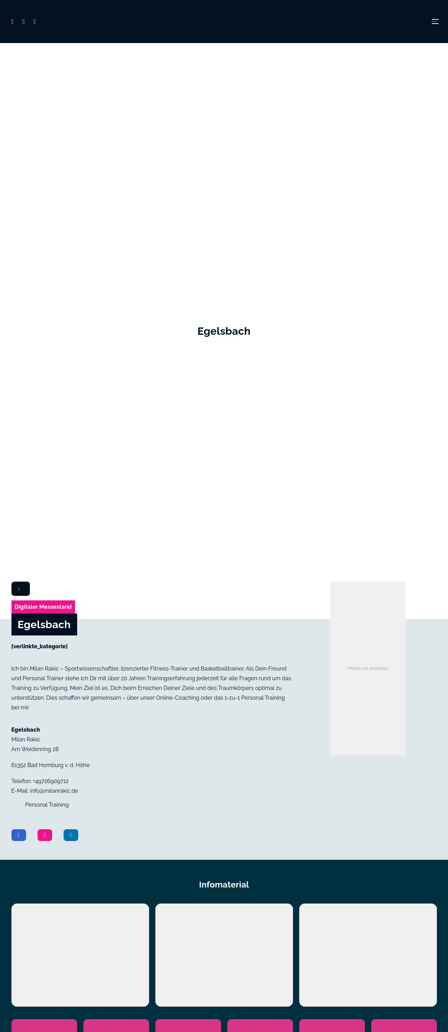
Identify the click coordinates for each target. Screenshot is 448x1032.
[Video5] (331, 579)
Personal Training (47, 349)
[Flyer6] (403, 617)
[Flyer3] (188, 617)
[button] (15, 21)
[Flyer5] (331, 617)
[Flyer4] (259, 617)
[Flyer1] (44, 617)
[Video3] (188, 579)
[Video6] (403, 579)
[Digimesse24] (223, 21)
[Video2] (116, 579)
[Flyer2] (116, 617)
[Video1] (44, 579)
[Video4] (259, 579)
